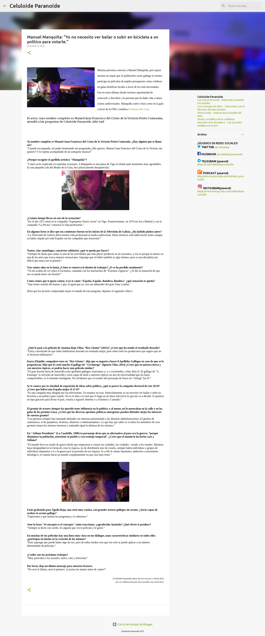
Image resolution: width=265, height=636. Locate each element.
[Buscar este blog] (244, 6)
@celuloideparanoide (230, 154)
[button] (29, 53)
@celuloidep (222, 147)
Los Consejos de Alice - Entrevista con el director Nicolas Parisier (221, 108)
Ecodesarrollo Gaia (138, 109)
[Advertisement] (186, 146)
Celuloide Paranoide (34, 6)
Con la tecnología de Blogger (133, 624)
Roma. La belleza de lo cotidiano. (216, 119)
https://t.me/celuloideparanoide (215, 164)
